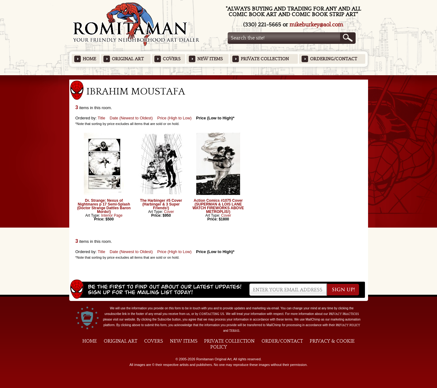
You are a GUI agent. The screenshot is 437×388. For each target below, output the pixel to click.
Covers (171, 59)
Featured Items (218, 77)
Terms (234, 331)
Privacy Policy (348, 325)
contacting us (211, 314)
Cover (169, 212)
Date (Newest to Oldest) (131, 118)
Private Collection (265, 59)
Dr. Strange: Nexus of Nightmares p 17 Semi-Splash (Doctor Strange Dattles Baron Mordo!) (103, 206)
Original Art (128, 59)
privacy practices (344, 314)
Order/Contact (282, 341)
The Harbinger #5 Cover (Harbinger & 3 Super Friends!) (161, 204)
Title (101, 118)
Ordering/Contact (333, 59)
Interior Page (112, 215)
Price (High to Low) (174, 118)
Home (89, 59)
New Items (210, 59)
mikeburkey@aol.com (316, 24)
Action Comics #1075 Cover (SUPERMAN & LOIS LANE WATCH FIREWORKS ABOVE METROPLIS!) (218, 206)
